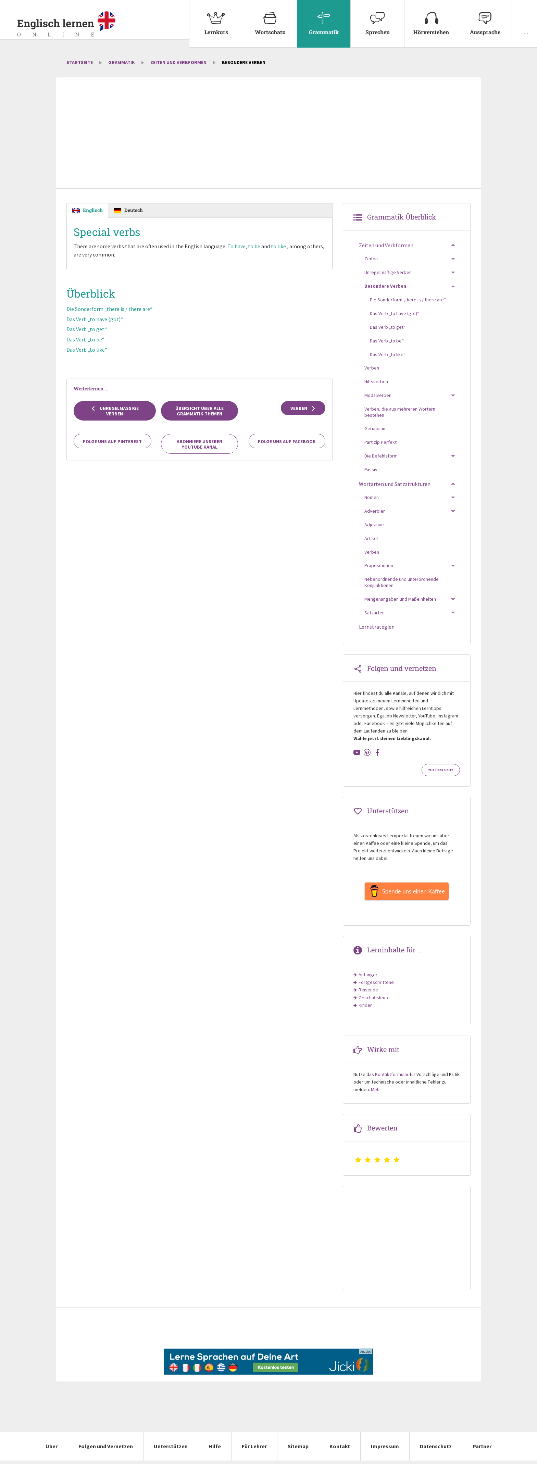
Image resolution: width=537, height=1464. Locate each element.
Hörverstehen (431, 18)
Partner (482, 1449)
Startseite (79, 62)
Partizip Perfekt (380, 442)
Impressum (385, 1449)
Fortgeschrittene (376, 986)
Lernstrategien (377, 626)
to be (254, 246)
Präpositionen (378, 565)
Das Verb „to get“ (86, 329)
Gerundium (375, 428)
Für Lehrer (254, 1449)
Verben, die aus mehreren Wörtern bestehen (399, 412)
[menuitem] (216, 24)
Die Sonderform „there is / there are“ (109, 309)
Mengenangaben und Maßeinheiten (400, 599)
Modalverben (377, 395)
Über (52, 1449)
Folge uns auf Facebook (287, 441)
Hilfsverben (376, 381)
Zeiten (371, 258)
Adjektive (374, 525)
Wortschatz (270, 18)
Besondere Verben (385, 286)
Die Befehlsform (381, 456)
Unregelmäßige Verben (115, 411)
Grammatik (323, 18)
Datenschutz (436, 1449)
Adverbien (375, 511)
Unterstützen (171, 1449)
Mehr (376, 1093)
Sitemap (298, 1449)
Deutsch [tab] (133, 210)
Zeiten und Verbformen (178, 62)
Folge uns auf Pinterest (112, 441)
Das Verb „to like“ (86, 349)
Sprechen (377, 18)
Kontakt (339, 1449)
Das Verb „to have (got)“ (94, 319)
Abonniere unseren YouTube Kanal (199, 444)
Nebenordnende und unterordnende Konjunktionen (401, 582)
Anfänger (368, 978)
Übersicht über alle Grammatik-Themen (199, 411)
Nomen (371, 497)
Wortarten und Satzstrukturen (394, 483)
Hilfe (215, 1449)
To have (237, 246)
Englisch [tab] (93, 210)
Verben (303, 408)
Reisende (368, 993)
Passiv (370, 469)
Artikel (371, 538)
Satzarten (374, 613)
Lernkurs (216, 18)
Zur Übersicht (440, 770)
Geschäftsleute (374, 1001)
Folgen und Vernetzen (105, 1449)
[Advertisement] (268, 134)
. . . (524, 18)
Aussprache (485, 18)
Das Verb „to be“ (85, 339)
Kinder (365, 1008)
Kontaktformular (392, 1078)
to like (278, 246)
